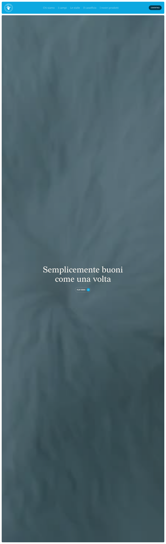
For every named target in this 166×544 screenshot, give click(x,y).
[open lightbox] (83, 289)
